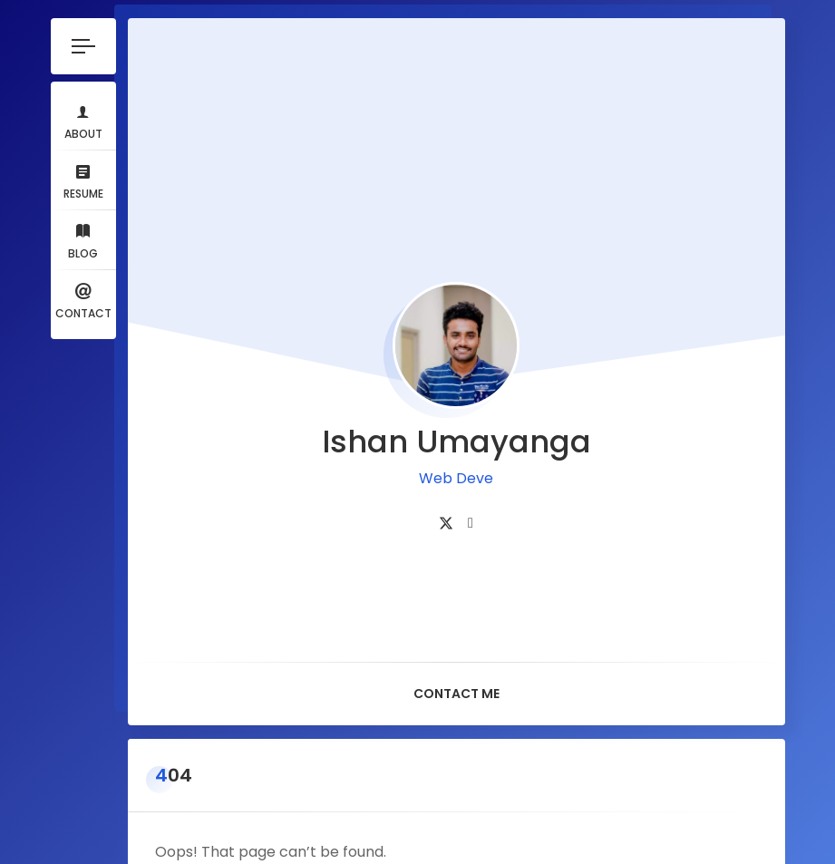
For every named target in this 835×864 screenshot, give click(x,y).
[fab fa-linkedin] (470, 495)
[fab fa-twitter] (446, 495)
